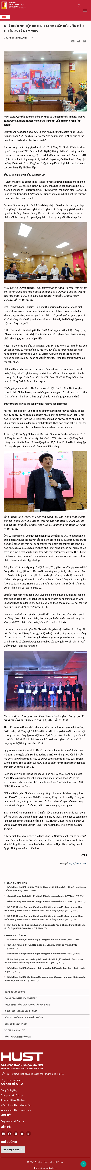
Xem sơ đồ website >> (45, 1168)
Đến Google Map (13, 1149)
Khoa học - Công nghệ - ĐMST (21, 1011)
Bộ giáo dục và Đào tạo (13, 1121)
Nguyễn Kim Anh (78, 863)
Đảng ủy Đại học (9, 1090)
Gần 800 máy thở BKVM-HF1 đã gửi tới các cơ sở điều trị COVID (39, 896)
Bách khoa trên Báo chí (18, 1037)
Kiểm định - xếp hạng (16, 1024)
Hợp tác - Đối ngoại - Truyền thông (24, 1018)
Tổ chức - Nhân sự (14, 1030)
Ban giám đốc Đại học (12, 1095)
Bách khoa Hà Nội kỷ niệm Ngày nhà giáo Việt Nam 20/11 (36, 940)
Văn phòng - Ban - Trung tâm (16, 1109)
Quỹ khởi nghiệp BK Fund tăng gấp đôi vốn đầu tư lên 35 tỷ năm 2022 (42, 945)
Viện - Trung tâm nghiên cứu (16, 1105)
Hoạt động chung (15, 992)
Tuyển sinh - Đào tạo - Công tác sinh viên (27, 1005)
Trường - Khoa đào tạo (13, 1100)
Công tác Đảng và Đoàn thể (21, 998)
